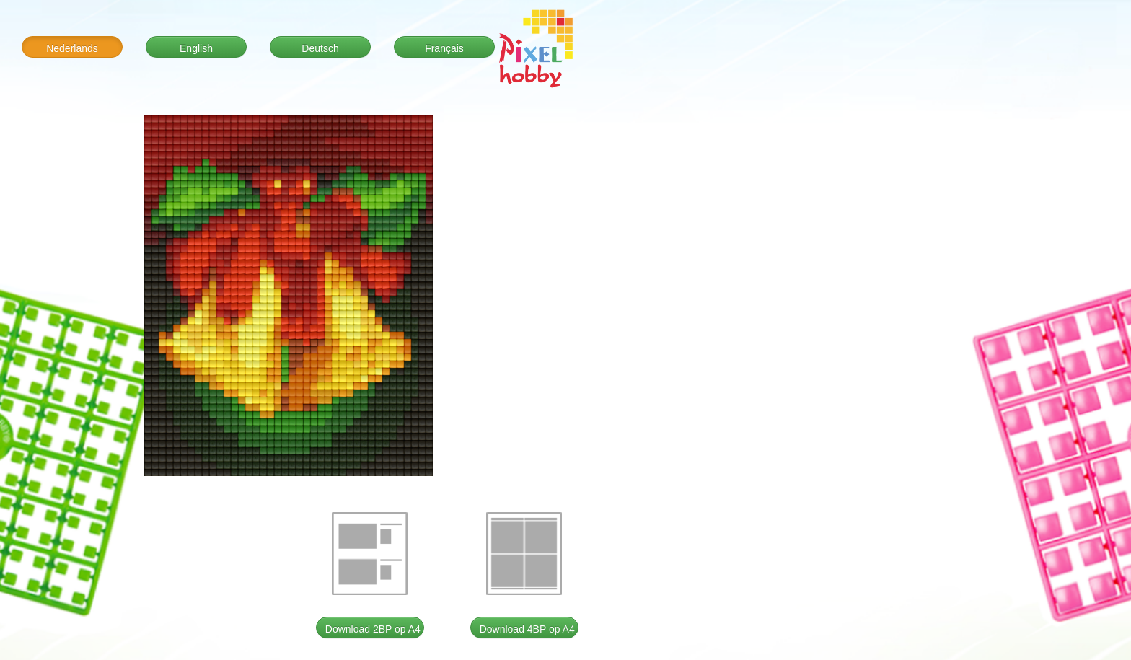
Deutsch (320, 48)
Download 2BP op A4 (373, 629)
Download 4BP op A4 (527, 629)
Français (444, 48)
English (196, 48)
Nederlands (72, 48)
